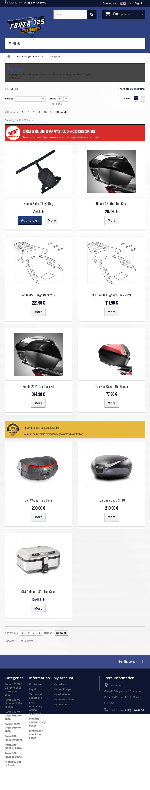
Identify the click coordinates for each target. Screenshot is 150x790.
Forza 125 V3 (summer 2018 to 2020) (13, 703)
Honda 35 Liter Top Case (111, 203)
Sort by (9, 98)
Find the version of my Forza (37, 722)
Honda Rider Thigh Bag (38, 203)
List (143, 99)
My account (63, 678)
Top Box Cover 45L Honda (111, 386)
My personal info (64, 699)
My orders (60, 684)
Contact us (109, 3)
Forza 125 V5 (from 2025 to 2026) (13, 727)
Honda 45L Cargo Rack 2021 (38, 295)
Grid (136, 99)
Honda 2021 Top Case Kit (38, 386)
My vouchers (61, 704)
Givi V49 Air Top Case (38, 500)
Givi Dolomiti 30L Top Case (38, 591)
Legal (32, 689)
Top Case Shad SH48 (111, 500)
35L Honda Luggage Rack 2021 (111, 295)
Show (52, 98)
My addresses (62, 694)
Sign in (139, 3)
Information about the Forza (36, 734)
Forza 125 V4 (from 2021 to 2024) (13, 715)
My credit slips (62, 689)
